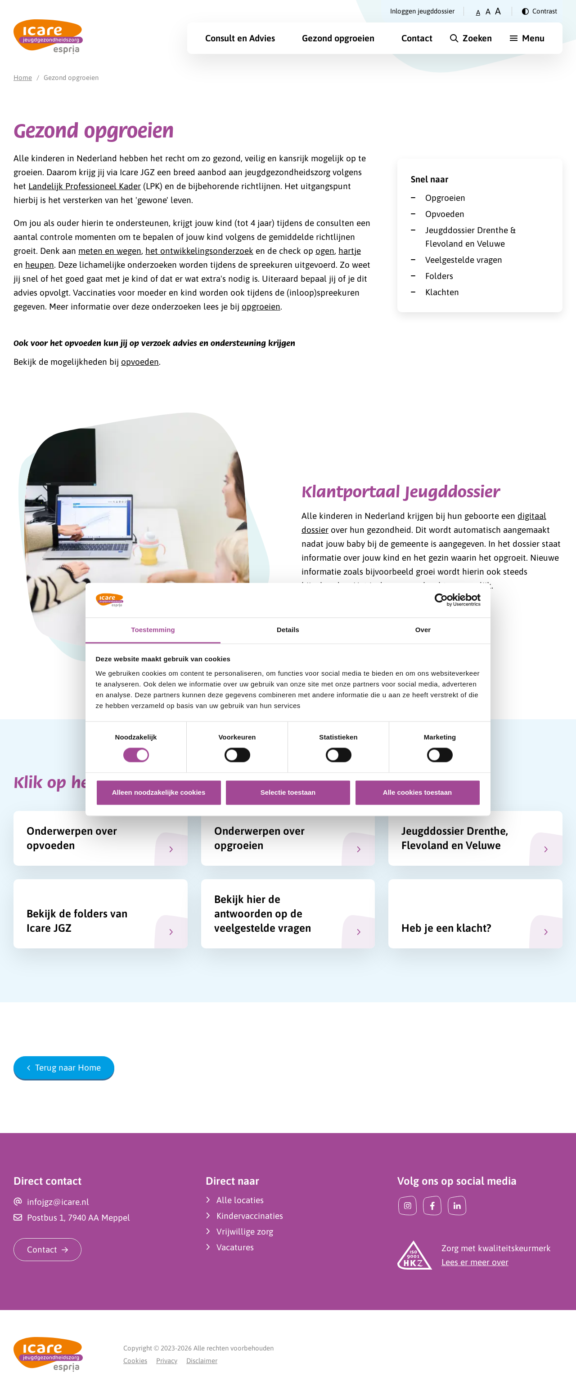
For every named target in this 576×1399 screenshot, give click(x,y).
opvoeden (140, 362)
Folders (439, 276)
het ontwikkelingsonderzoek (199, 251)
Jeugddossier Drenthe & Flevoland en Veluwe (470, 236)
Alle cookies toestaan (417, 792)
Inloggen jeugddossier (422, 11)
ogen (324, 251)
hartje (349, 251)
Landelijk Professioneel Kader (84, 186)
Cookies (135, 1360)
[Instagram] (407, 1205)
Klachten (442, 292)
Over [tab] (423, 629)
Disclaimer (201, 1360)
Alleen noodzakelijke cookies (159, 792)
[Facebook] (432, 1205)
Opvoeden (444, 214)
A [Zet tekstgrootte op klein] (478, 12)
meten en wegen (109, 251)
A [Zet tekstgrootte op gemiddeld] (488, 11)
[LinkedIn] (457, 1205)
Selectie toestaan (288, 792)
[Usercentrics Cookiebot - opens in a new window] (441, 600)
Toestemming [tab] (153, 629)
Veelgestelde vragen (463, 260)
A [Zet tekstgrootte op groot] (498, 11)
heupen (39, 265)
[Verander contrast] (540, 11)
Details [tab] (288, 629)
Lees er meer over (474, 1262)
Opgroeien (445, 198)
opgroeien (261, 306)
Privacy (166, 1360)
